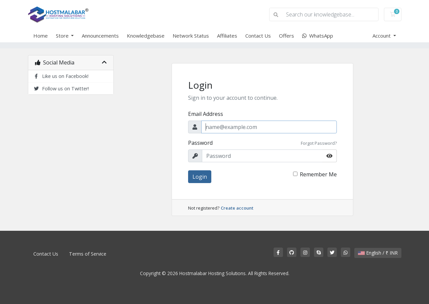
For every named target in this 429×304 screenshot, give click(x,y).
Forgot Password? (319, 143)
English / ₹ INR (378, 253)
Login (199, 176)
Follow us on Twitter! (61, 88)
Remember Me (318, 174)
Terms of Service (87, 254)
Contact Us (258, 35)
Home (40, 35)
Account (382, 35)
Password (200, 142)
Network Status (191, 35)
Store (63, 35)
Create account (237, 208)
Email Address (205, 114)
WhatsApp (317, 35)
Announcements (100, 35)
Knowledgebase (146, 35)
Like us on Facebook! (60, 76)
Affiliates (227, 35)
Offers (286, 35)
